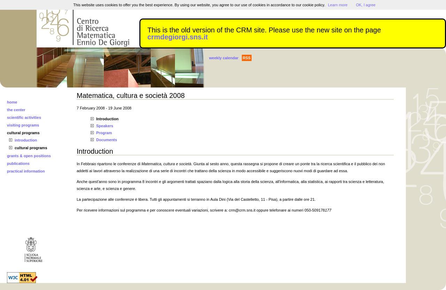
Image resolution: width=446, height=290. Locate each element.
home (12, 102)
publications (18, 163)
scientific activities (24, 117)
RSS (247, 58)
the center (16, 110)
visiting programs (23, 125)
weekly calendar (223, 58)
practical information (26, 171)
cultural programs (23, 133)
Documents (106, 140)
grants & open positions (29, 156)
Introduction (107, 119)
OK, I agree (365, 5)
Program (104, 133)
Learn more (337, 5)
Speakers (104, 126)
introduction (26, 140)
